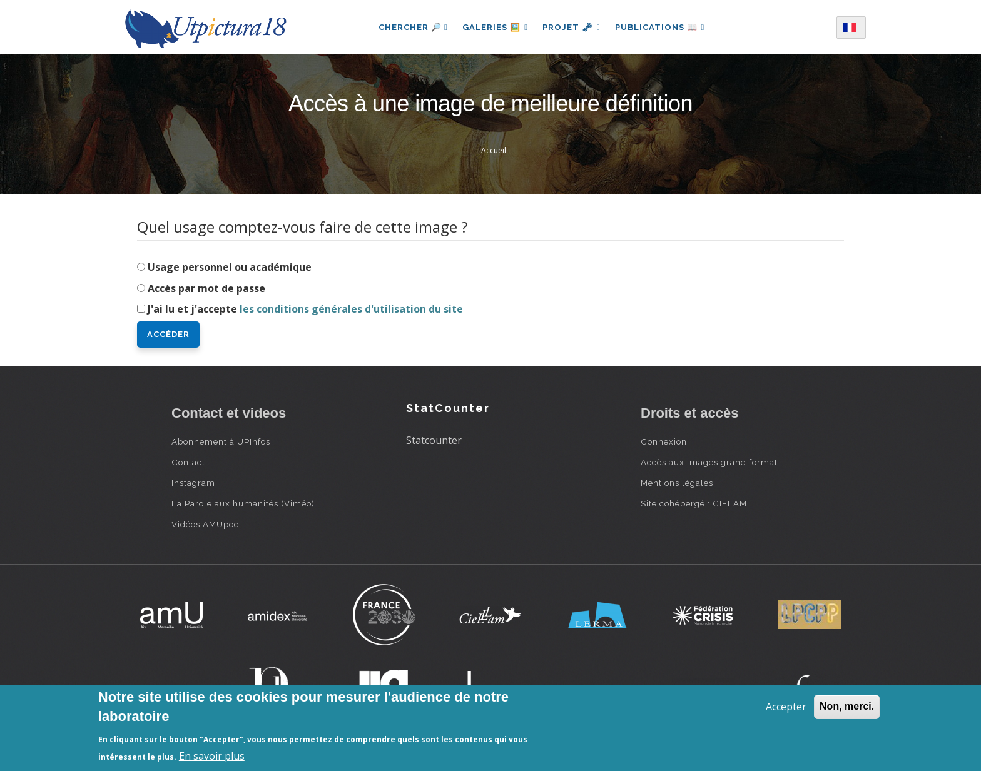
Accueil (493, 150)
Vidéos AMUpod (205, 524)
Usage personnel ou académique (230, 267)
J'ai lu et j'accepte (305, 309)
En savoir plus (212, 756)
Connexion (664, 441)
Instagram (193, 483)
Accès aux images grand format (709, 462)
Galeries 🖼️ (494, 27)
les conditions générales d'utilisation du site (351, 309)
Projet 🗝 (571, 27)
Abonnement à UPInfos (220, 441)
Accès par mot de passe (206, 288)
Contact (188, 462)
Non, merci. (847, 706)
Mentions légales (677, 483)
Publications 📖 (661, 27)
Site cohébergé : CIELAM (694, 503)
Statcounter (434, 440)
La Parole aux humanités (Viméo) (243, 503)
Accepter (786, 706)
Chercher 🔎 (412, 27)
